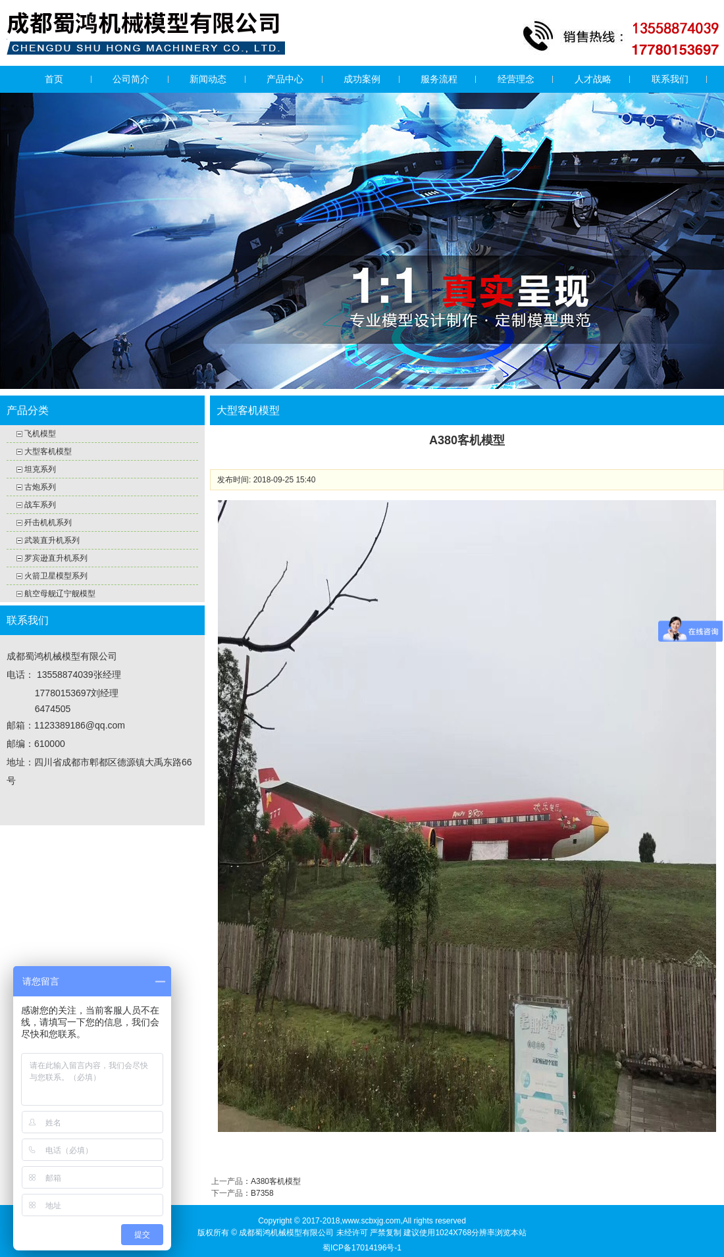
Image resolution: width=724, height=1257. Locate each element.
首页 (54, 79)
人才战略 (593, 79)
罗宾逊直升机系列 (56, 558)
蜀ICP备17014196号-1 (362, 1247)
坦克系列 (40, 469)
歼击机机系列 (48, 522)
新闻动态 (208, 79)
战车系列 (40, 504)
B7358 (262, 1193)
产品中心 (285, 79)
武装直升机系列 (52, 540)
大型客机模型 (48, 451)
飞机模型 (40, 433)
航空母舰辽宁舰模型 (59, 593)
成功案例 (362, 79)
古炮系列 (40, 487)
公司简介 (131, 79)
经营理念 (516, 79)
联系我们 (670, 79)
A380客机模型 (276, 1181)
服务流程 (439, 79)
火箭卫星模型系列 (56, 575)
